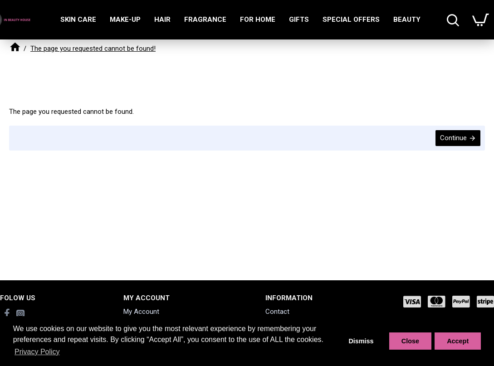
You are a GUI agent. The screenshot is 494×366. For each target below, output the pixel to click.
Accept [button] (458, 341)
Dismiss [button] (360, 341)
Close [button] (410, 341)
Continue (453, 138)
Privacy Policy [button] (37, 352)
